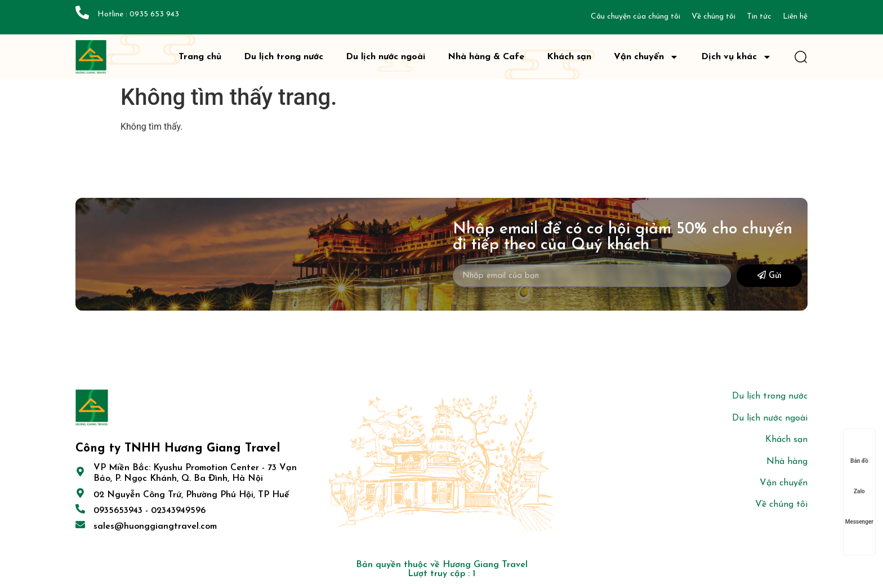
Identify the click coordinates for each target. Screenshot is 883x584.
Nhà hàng (787, 461)
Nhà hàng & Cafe (486, 56)
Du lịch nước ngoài (385, 56)
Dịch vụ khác (736, 57)
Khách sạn (569, 56)
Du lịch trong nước (283, 56)
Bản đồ (859, 450)
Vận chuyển (646, 57)
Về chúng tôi (713, 16)
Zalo (859, 480)
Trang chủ (200, 56)
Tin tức (759, 16)
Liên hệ (795, 16)
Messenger (859, 511)
